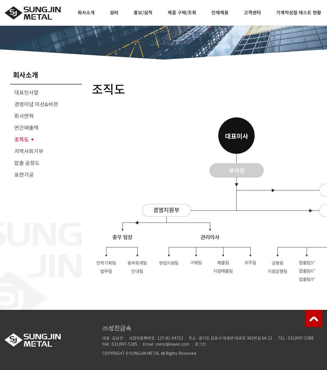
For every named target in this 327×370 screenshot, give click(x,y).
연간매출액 (26, 128)
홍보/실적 (143, 12)
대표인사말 (26, 93)
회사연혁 (24, 116)
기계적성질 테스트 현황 (298, 12)
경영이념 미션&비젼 (36, 105)
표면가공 (24, 175)
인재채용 (220, 12)
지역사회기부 (28, 152)
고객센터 (252, 12)
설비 (114, 12)
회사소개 (86, 12)
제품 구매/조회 (182, 12)
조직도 (21, 140)
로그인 (200, 344)
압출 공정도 (27, 163)
